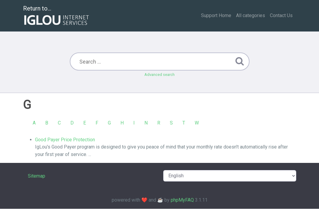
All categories (250, 15)
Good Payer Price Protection (65, 139)
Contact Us (281, 15)
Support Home (216, 15)
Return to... (56, 16)
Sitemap (36, 176)
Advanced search (159, 74)
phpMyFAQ (182, 200)
